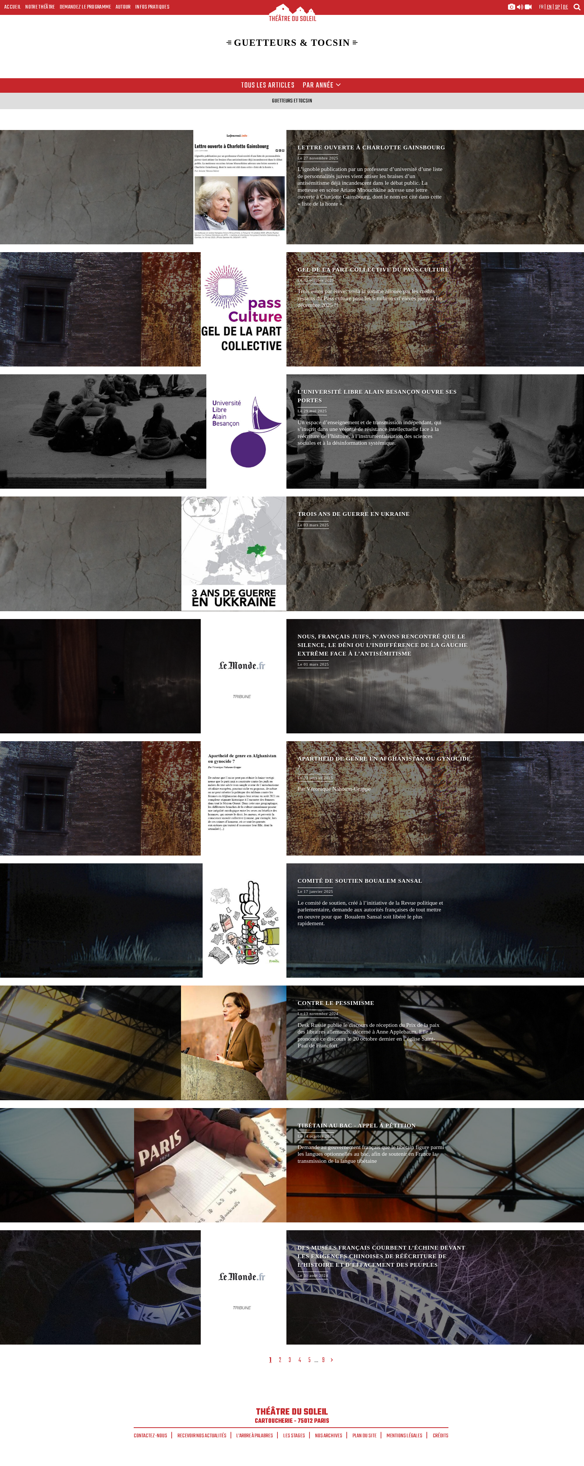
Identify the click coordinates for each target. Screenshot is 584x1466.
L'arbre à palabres (255, 1435)
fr (541, 7)
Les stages (294, 1435)
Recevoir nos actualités (202, 1435)
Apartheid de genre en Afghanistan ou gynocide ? (292, 798)
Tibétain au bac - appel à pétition (292, 1165)
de (565, 7)
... (316, 1360)
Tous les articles (268, 86)
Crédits (440, 1435)
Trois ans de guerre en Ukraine (292, 553)
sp (557, 7)
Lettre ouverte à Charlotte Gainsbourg (292, 187)
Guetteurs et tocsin (292, 100)
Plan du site (365, 1435)
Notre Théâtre (40, 7)
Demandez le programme (85, 7)
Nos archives (328, 1435)
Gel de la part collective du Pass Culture (292, 309)
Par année (322, 86)
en (549, 7)
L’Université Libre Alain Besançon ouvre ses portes (292, 431)
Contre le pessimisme (292, 1043)
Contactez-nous (150, 1435)
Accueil (12, 7)
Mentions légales (404, 1435)
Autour (123, 7)
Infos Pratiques (152, 7)
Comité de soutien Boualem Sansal (292, 920)
